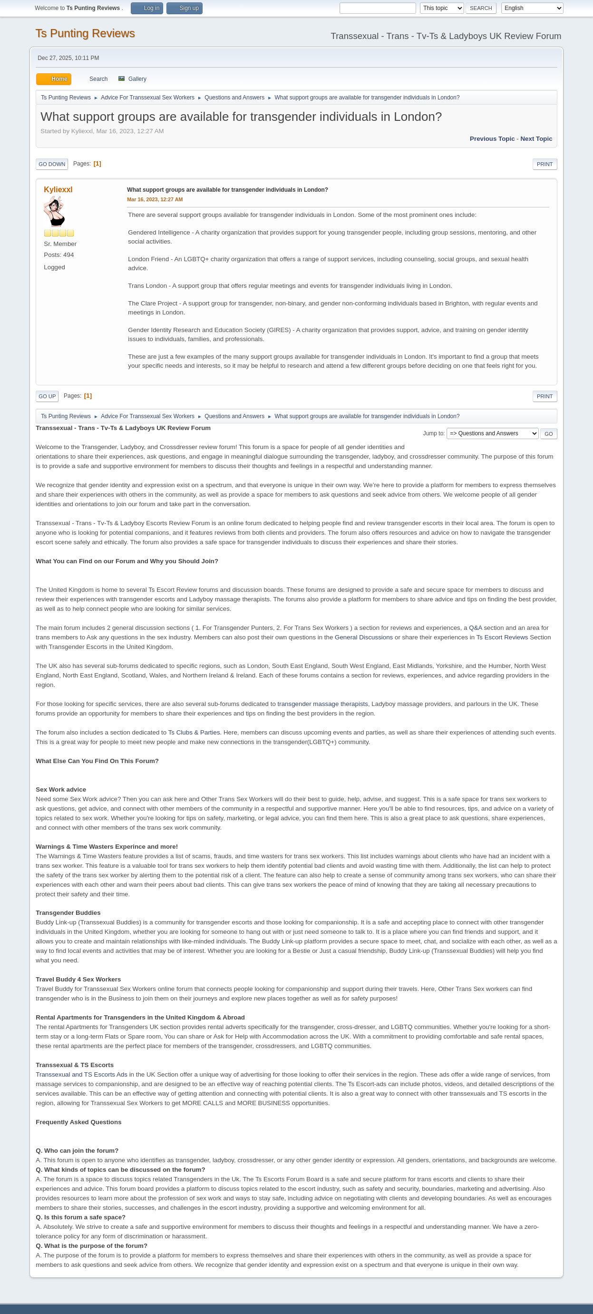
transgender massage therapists (323, 703)
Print (545, 164)
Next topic (536, 138)
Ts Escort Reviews (502, 637)
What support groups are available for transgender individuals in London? (227, 189)
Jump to (433, 433)
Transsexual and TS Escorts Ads (81, 1074)
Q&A (475, 627)
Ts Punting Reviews (85, 33)
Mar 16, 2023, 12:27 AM (155, 199)
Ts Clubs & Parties (194, 732)
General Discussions (364, 637)
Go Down (52, 164)
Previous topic (492, 138)
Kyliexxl (58, 190)
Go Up (47, 396)
